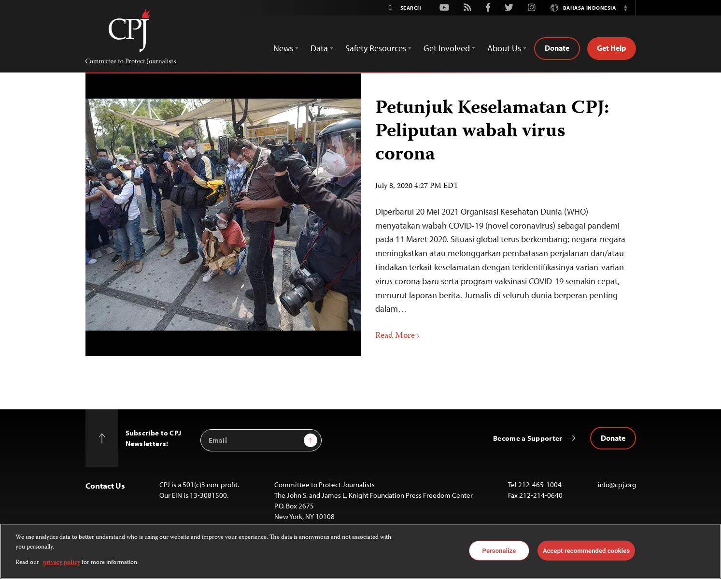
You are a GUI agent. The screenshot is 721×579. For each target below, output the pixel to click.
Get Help (611, 48)
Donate (557, 48)
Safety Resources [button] (375, 48)
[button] (626, 7)
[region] (360, 551)
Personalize (499, 550)
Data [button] (319, 48)
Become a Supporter (527, 438)
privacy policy (61, 563)
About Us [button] (504, 48)
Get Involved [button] (447, 48)
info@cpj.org (617, 484)
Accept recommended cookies (586, 550)
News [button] (283, 48)
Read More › (397, 336)
